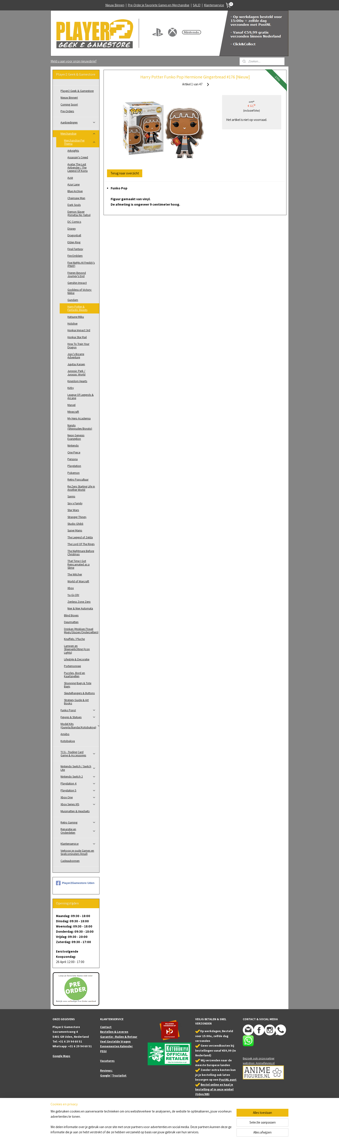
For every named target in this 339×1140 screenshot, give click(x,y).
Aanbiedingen (78, 122)
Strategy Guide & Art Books (76, 701)
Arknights (73, 151)
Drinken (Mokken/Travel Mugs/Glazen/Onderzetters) (81, 630)
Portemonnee (72, 666)
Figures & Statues (78, 717)
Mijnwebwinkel (213, 1132)
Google (105, 1075)
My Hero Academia (79, 418)
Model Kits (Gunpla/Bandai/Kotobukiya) (80, 725)
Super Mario (74, 530)
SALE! (196, 5)
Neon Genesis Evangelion (75, 436)
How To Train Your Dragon (78, 345)
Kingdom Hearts (77, 381)
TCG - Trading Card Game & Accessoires (78, 753)
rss (169, 1132)
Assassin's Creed (77, 157)
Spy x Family (74, 503)
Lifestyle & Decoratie (76, 659)
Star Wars (73, 510)
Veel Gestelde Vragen (115, 1041)
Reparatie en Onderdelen (78, 830)
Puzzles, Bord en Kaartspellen (74, 674)
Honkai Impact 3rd (78, 330)
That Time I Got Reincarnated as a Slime (78, 564)
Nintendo (73, 445)
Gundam (72, 300)
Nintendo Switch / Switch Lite (78, 767)
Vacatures (107, 1061)
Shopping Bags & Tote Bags (77, 684)
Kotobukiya (68, 741)
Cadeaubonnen (70, 861)
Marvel (71, 405)
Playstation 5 (78, 790)
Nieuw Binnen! (69, 97)
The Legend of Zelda (80, 537)
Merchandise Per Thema (80, 142)
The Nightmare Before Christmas (80, 552)
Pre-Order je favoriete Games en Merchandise (158, 5)
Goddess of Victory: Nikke (79, 291)
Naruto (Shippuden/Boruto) (79, 426)
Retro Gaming (78, 822)
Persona (72, 459)
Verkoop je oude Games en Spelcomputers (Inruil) (77, 852)
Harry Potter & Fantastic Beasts (77, 308)
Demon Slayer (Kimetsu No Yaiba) (79, 213)
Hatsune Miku (75, 317)
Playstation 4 (78, 783)
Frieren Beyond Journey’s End (76, 274)
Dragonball (74, 235)
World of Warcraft (78, 581)
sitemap (162, 1132)
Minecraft (73, 412)
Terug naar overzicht (124, 173)
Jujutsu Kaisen (76, 364)
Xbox (70, 588)
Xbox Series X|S (78, 804)
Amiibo (65, 734)
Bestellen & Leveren (114, 1032)
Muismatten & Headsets (75, 811)
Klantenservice (214, 5)
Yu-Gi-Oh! (73, 595)
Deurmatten (71, 622)
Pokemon (73, 473)
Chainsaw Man (76, 198)
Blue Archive (75, 191)
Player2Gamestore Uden (75, 883)
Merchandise (78, 133)
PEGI (103, 1051)
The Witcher (74, 574)
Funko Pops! (78, 710)
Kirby (70, 388)
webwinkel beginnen (182, 1132)
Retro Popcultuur (77, 479)
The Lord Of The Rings (80, 544)
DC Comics (74, 222)
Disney (71, 229)
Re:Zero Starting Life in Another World (81, 488)
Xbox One (78, 797)
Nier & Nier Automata (80, 608)
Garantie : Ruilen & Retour (118, 1037)
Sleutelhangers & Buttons (79, 693)
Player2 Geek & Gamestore (77, 91)
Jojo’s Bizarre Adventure (75, 355)
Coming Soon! (69, 104)
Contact (106, 1027)
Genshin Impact (77, 283)
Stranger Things (76, 517)
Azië (70, 178)
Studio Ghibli (75, 524)
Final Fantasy (75, 249)
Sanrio (71, 496)
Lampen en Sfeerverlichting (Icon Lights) (77, 649)
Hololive (72, 323)
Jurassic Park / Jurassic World (76, 372)
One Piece (73, 452)
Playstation (74, 466)
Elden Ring (73, 242)
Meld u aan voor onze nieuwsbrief (73, 61)
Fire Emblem (75, 256)
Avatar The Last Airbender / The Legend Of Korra (77, 167)
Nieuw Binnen (114, 5)
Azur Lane (73, 184)
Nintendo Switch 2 (78, 776)
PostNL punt (228, 1080)
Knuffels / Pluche (74, 639)
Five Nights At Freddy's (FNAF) (81, 264)
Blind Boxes (71, 615)
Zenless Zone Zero (79, 602)
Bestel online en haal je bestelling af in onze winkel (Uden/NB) (214, 1089)
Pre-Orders (67, 111)
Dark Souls (74, 205)
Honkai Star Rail (77, 337)
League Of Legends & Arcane (80, 396)
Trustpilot (119, 1075)
